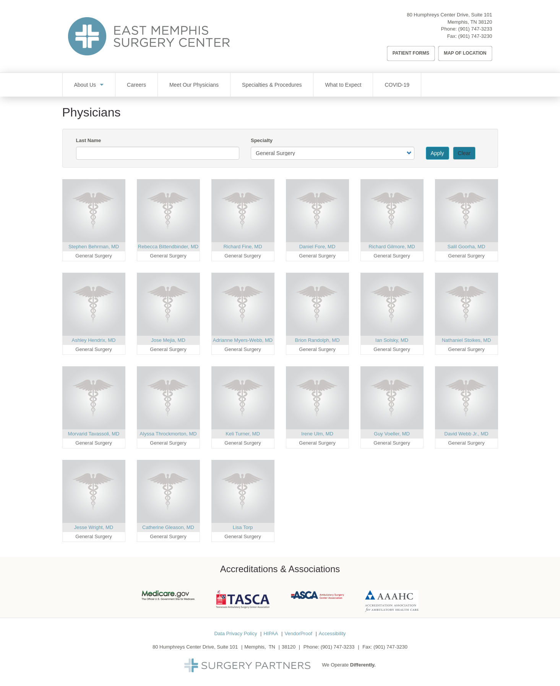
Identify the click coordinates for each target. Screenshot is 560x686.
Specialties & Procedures (272, 85)
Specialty (262, 140)
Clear (464, 153)
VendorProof (298, 633)
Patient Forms (411, 53)
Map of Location (465, 53)
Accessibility (332, 633)
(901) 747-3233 (475, 29)
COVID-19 (397, 85)
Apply (437, 153)
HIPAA (270, 633)
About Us (85, 85)
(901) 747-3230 (475, 36)
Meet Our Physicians (194, 85)
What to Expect (343, 85)
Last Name (88, 140)
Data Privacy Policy (235, 633)
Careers (136, 85)
